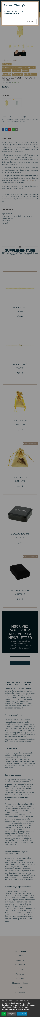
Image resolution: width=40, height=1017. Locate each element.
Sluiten (30, 21)
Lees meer (22, 1014)
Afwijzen (11, 1014)
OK (4, 1014)
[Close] (35, 5)
